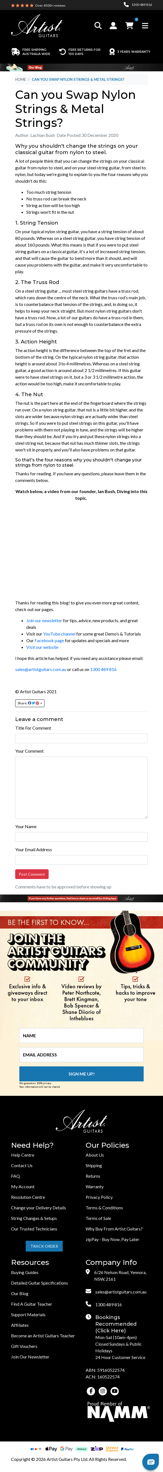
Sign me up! (82, 1073)
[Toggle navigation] (145, 25)
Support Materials (28, 1314)
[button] (114, 25)
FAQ (15, 1176)
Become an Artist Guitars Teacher (43, 1335)
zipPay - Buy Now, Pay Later (112, 1239)
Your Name (25, 826)
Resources (30, 1262)
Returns (93, 1176)
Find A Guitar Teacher (31, 1304)
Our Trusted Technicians (34, 1228)
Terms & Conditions (104, 1207)
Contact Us (22, 1165)
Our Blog (19, 1293)
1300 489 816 (103, 669)
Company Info (111, 1262)
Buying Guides (24, 1272)
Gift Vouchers (24, 1346)
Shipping (94, 1165)
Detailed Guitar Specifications (39, 1282)
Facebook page (49, 640)
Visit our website (42, 647)
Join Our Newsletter (30, 1356)
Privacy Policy (99, 1197)
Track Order (44, 1246)
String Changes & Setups (34, 1218)
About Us (95, 1154)
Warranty (95, 1186)
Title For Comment (33, 727)
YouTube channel (59, 633)
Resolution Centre (28, 1197)
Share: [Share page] (29, 703)
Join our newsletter (44, 620)
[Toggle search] (98, 25)
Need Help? (32, 1145)
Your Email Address (33, 849)
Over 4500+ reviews (50, 5)
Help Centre (22, 1154)
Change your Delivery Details (38, 1207)
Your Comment (29, 750)
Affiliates (20, 1325)
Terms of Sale (98, 1218)
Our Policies (107, 1145)
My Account (23, 1186)
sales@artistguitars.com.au (40, 669)
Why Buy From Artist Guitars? (114, 1228)
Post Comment (32, 874)
